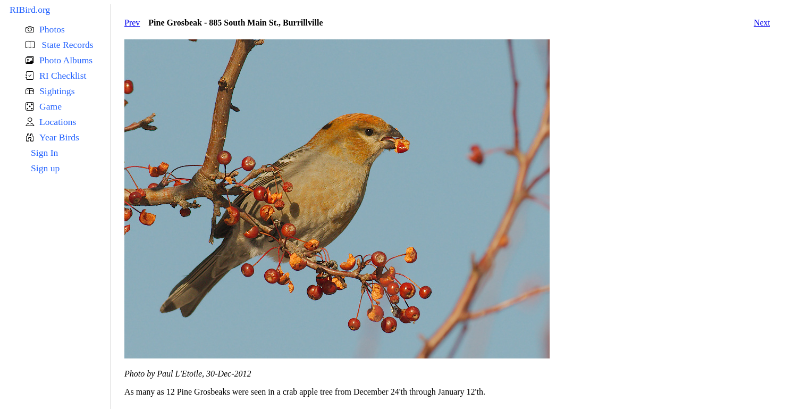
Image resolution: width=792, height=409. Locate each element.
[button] (68, 29)
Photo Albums (65, 60)
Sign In (44, 152)
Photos (52, 29)
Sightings (56, 91)
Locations (57, 121)
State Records (66, 44)
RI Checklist (62, 75)
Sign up (45, 168)
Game (50, 106)
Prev (132, 22)
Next (762, 22)
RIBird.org (30, 9)
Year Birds (59, 137)
